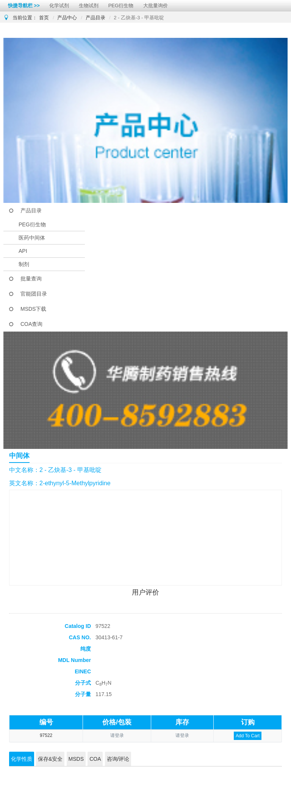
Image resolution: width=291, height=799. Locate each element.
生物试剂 (89, 5)
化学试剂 (59, 5)
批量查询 (31, 279)
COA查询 (31, 324)
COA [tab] (95, 759)
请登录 (117, 735)
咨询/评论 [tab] (118, 759)
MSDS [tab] (76, 759)
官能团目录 (33, 294)
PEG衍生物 (120, 5)
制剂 (24, 264)
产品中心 (67, 17)
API (23, 251)
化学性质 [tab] (21, 759)
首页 (44, 17)
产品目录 (95, 17)
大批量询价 (155, 5)
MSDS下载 (33, 309)
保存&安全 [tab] (50, 759)
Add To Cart (248, 735)
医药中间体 (32, 238)
